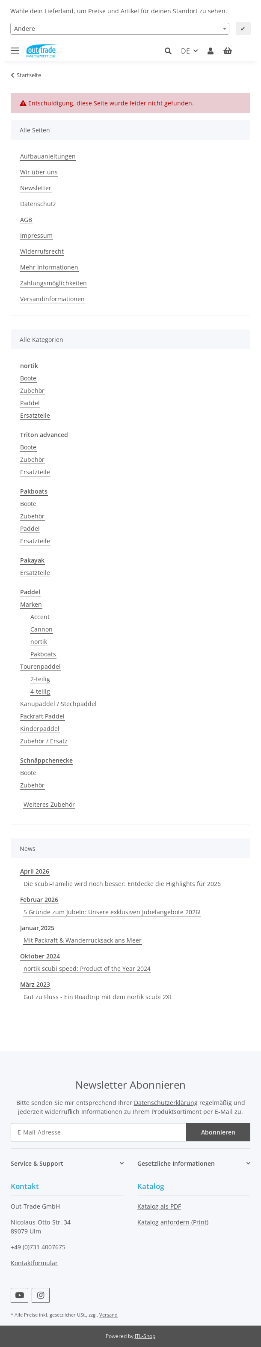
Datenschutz (38, 204)
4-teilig (40, 691)
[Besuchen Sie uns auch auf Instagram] (40, 1295)
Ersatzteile (35, 415)
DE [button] (185, 51)
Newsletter (35, 188)
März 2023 (35, 984)
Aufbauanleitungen (48, 156)
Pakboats (43, 654)
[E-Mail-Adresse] (99, 1132)
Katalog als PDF (159, 1206)
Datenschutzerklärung (166, 1103)
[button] (170, 51)
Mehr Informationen (49, 267)
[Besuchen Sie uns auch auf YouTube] (19, 1295)
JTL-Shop (145, 1336)
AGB (26, 220)
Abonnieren (218, 1132)
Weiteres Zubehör (49, 804)
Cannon (41, 629)
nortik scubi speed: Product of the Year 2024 (87, 968)
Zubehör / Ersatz (44, 741)
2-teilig (40, 679)
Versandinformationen (52, 299)
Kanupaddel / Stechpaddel (58, 704)
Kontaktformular (34, 1263)
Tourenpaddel (40, 666)
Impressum (36, 235)
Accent (40, 617)
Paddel (30, 403)
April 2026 (34, 871)
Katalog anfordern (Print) (172, 1222)
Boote (28, 378)
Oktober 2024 (40, 956)
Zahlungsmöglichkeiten (53, 283)
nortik (38, 642)
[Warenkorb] (234, 51)
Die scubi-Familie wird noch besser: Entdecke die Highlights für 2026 (122, 884)
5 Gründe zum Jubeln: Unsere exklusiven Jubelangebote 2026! (112, 912)
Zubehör (32, 390)
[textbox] (120, 28)
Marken (31, 604)
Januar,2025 (37, 928)
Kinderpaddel (39, 728)
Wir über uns (39, 172)
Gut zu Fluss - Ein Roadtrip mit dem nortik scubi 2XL (98, 997)
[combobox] (119, 29)
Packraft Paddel (42, 716)
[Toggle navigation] (15, 47)
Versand (108, 1314)
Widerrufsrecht (42, 251)
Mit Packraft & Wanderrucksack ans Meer (83, 940)
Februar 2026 (39, 899)
